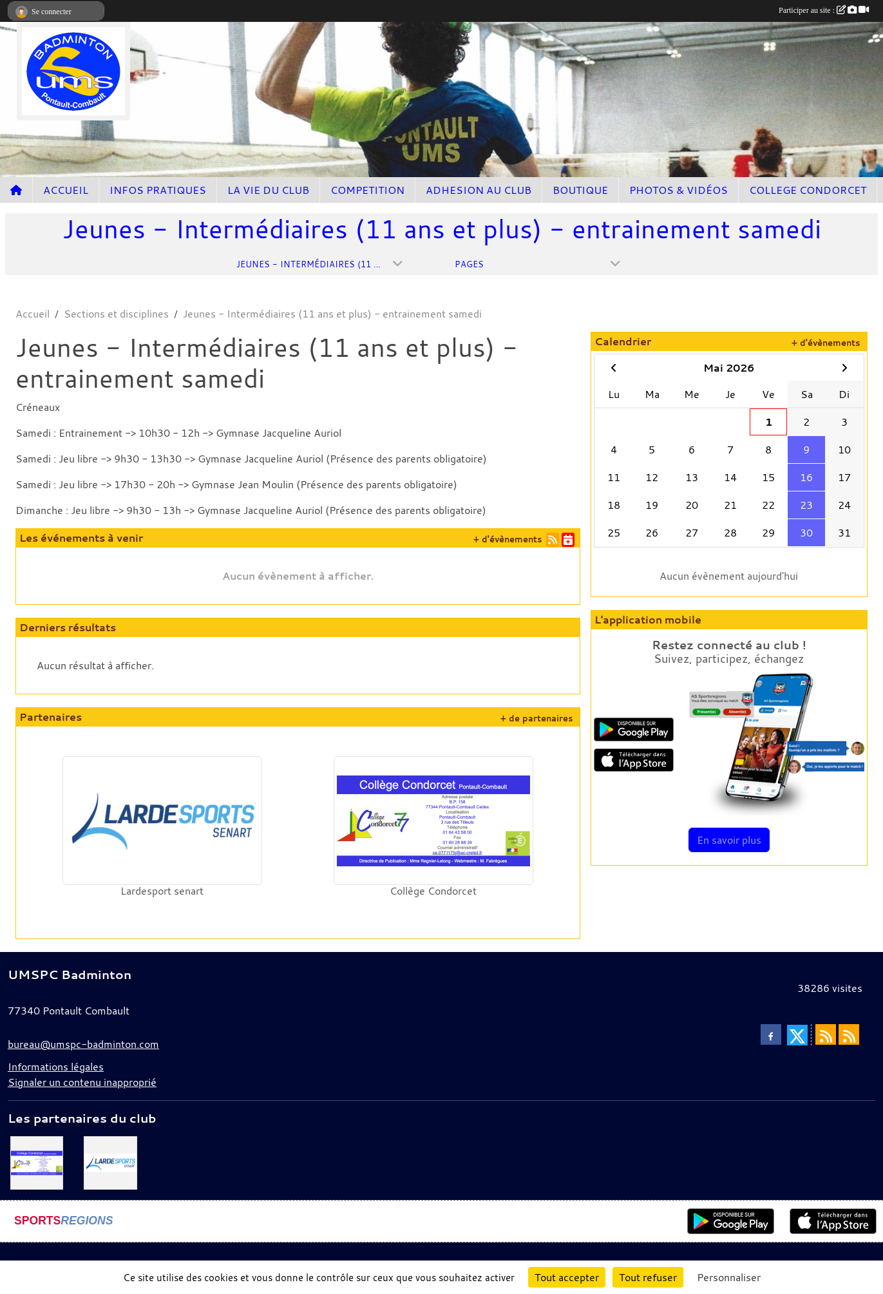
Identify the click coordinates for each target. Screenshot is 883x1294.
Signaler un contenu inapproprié (82, 1082)
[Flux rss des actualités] (825, 1034)
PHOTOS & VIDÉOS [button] (678, 190)
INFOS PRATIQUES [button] (157, 190)
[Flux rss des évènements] (849, 1034)
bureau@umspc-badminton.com (83, 1044)
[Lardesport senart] (110, 1161)
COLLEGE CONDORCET (807, 190)
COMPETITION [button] (367, 190)
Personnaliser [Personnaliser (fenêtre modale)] (729, 1277)
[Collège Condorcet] (36, 1161)
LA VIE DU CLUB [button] (268, 190)
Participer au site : (824, 10)
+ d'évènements (507, 539)
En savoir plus (729, 840)
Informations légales (56, 1067)
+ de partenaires (536, 718)
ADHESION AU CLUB (478, 190)
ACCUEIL (65, 190)
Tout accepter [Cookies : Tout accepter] (567, 1277)
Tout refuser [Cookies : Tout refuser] (648, 1277)
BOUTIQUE (580, 190)
